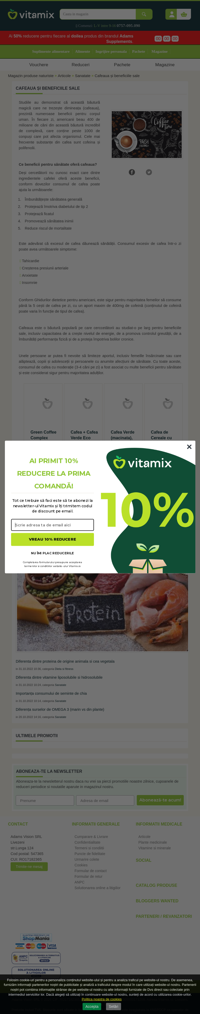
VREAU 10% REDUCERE (52, 539)
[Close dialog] (189, 447)
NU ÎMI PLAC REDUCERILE (52, 553)
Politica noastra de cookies (102, 999)
